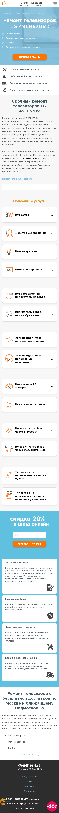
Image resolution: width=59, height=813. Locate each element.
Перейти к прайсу (29, 57)
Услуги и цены (29, 777)
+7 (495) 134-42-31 (30, 3)
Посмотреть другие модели (17, 179)
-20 (52, 806)
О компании (30, 791)
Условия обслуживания (22, 808)
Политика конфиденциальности (22, 804)
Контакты (29, 786)
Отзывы (29, 781)
